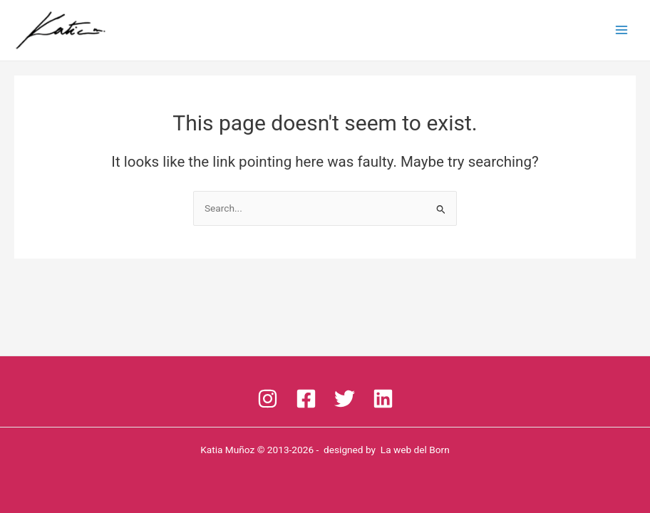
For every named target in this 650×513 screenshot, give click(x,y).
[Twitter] (344, 398)
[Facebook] (306, 398)
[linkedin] (383, 398)
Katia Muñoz (227, 449)
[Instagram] (267, 398)
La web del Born (415, 449)
